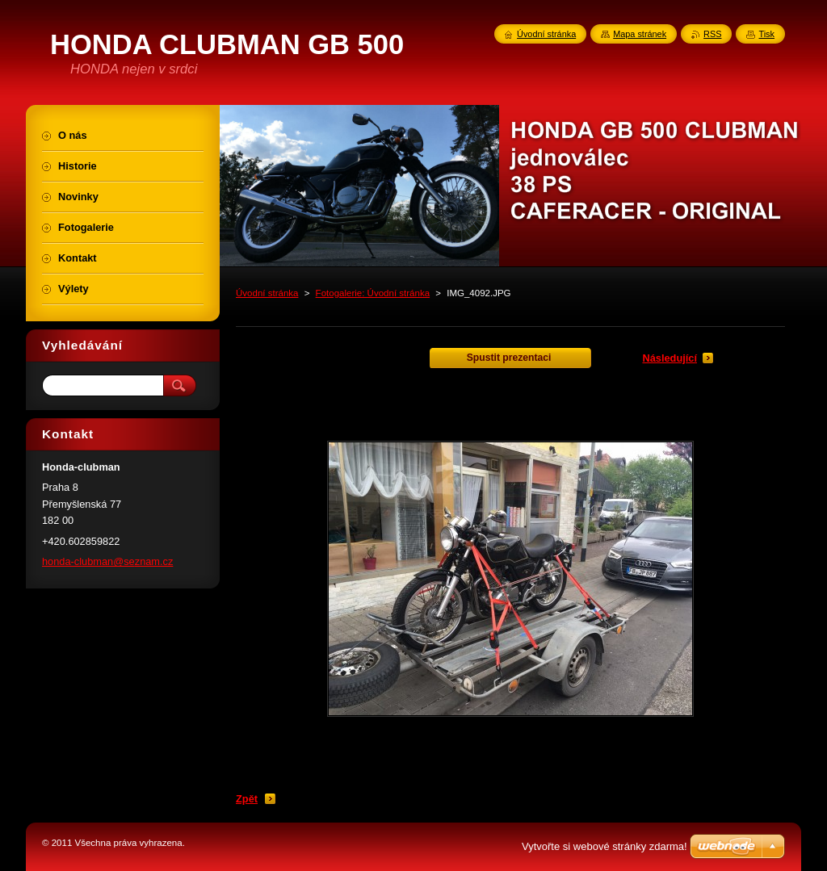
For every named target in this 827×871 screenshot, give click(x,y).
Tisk (766, 34)
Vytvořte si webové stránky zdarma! (604, 846)
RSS (712, 34)
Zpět (247, 799)
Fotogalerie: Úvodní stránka (373, 293)
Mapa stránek (639, 34)
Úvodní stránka (267, 293)
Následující (669, 358)
